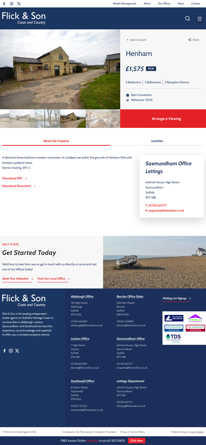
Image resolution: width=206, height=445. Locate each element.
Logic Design (197, 432)
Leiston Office (80, 339)
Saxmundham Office (131, 339)
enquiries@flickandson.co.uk (166, 210)
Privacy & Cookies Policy (132, 432)
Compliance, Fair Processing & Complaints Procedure (89, 432)
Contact (195, 3)
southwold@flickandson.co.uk (87, 410)
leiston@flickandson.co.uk (85, 367)
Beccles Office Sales (130, 297)
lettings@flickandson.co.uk (131, 406)
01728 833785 (79, 363)
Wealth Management (124, 3)
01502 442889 (125, 321)
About (147, 3)
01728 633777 (157, 205)
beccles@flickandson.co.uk (131, 325)
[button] (199, 18)
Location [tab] (157, 141)
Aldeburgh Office (82, 297)
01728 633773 (124, 402)
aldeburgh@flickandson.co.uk (87, 325)
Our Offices (164, 3)
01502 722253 (79, 406)
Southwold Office (82, 381)
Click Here (136, 440)
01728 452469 (79, 321)
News (181, 3)
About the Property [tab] (56, 141)
